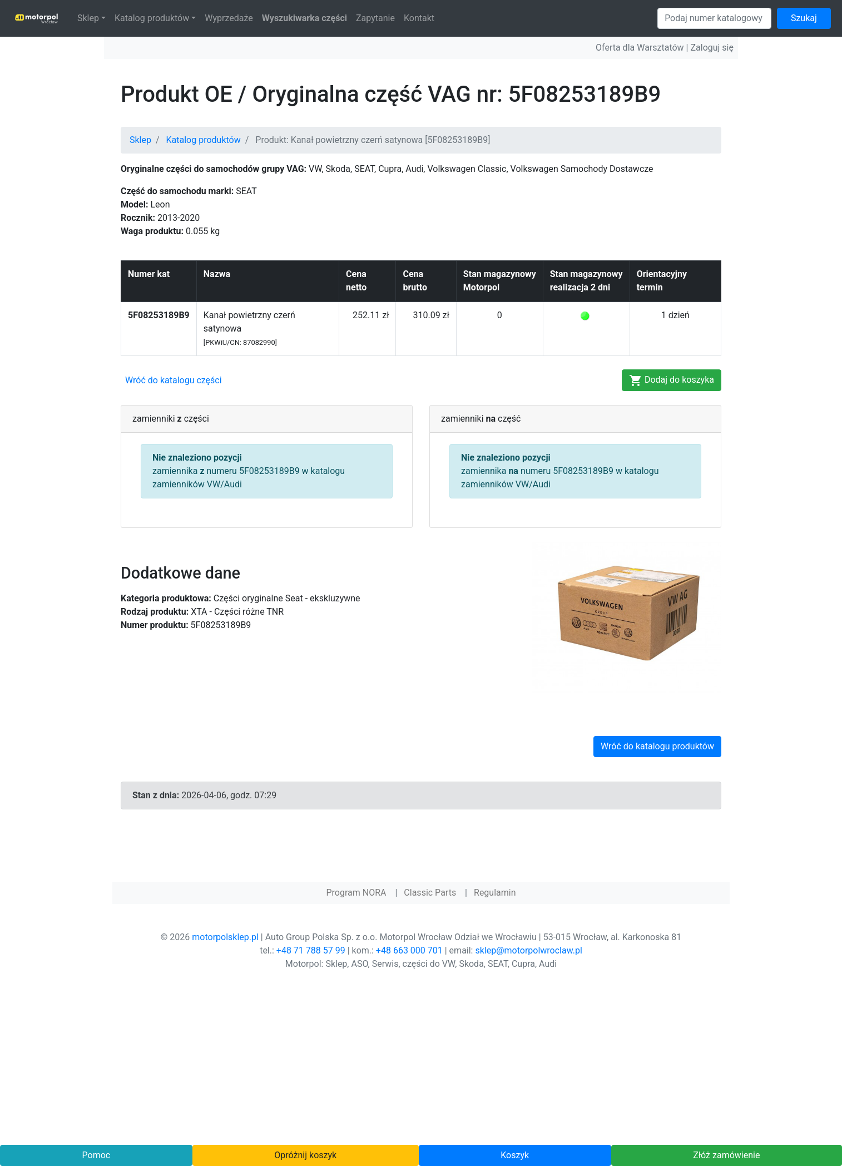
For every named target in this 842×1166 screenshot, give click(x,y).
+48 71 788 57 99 (310, 950)
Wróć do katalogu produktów (657, 746)
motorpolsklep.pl (225, 937)
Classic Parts (430, 892)
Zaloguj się (712, 47)
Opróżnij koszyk (305, 1155)
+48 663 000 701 (409, 950)
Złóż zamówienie (726, 1155)
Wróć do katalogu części (173, 380)
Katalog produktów (152, 18)
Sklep (88, 18)
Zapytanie (375, 18)
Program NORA (356, 892)
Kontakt (419, 18)
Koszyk (515, 1155)
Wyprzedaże (229, 18)
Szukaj (804, 18)
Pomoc (96, 1155)
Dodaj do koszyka (671, 380)
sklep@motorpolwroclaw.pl (528, 950)
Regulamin (495, 892)
